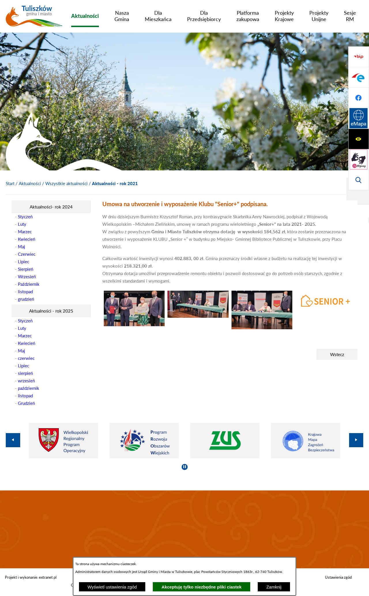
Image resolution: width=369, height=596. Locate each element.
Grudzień (26, 403)
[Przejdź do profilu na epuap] (359, 139)
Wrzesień (27, 276)
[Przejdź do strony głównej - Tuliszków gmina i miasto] (34, 18)
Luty (22, 224)
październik (28, 388)
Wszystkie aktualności (66, 183)
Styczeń (25, 216)
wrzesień (26, 380)
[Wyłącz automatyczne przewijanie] (185, 467)
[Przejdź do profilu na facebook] (359, 159)
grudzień (26, 299)
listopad (25, 291)
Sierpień (25, 269)
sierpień (25, 373)
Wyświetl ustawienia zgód (112, 586)
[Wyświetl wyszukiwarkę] (359, 98)
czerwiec (26, 358)
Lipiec (23, 261)
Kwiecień (26, 239)
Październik (28, 284)
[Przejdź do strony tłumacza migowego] (359, 77)
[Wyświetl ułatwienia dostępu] (359, 57)
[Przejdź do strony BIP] (359, 118)
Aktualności (30, 183)
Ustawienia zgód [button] (338, 577)
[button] (134, 324)
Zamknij (274, 586)
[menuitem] (85, 16)
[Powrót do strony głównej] (10, 183)
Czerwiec (26, 254)
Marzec (25, 231)
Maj (21, 246)
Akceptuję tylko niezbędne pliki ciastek (201, 586)
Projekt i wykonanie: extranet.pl (31, 577)
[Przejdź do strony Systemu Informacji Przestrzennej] (359, 180)
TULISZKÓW (184, 529)
